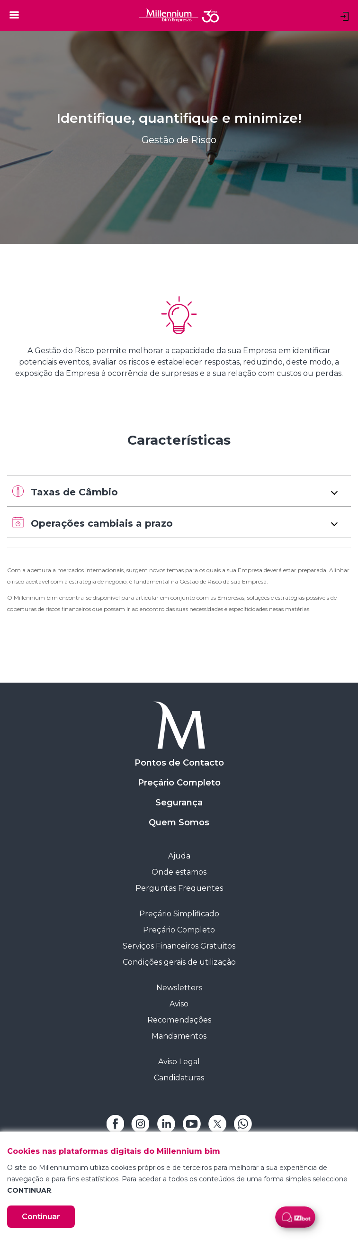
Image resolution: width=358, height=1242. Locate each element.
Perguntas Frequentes (179, 888)
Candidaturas (179, 1077)
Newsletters (179, 987)
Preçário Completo (179, 782)
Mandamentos (179, 1036)
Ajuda (179, 855)
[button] (179, 490)
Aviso (179, 1003)
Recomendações (179, 1019)
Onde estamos (179, 872)
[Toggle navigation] (14, 14)
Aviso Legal (179, 1061)
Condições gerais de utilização (179, 962)
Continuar (41, 1216)
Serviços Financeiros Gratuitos (179, 945)
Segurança (179, 802)
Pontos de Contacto (179, 763)
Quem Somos (179, 822)
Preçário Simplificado (179, 913)
